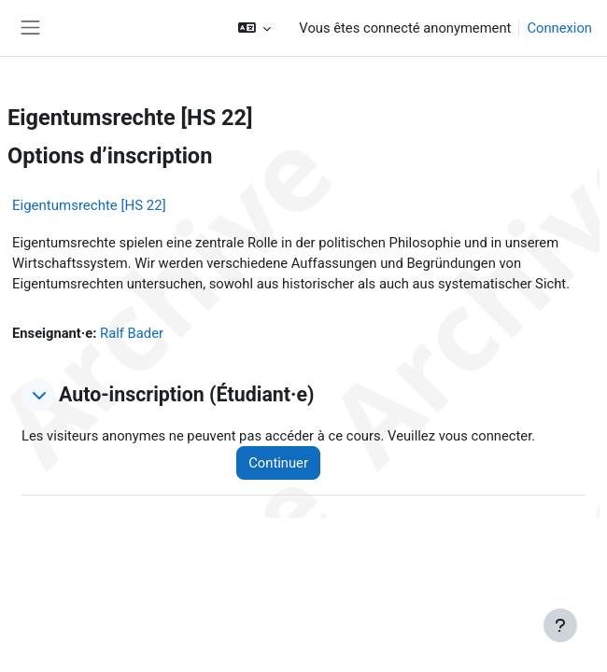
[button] (254, 28)
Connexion (559, 28)
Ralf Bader (131, 333)
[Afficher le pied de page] (560, 625)
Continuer (278, 463)
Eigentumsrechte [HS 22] (89, 205)
